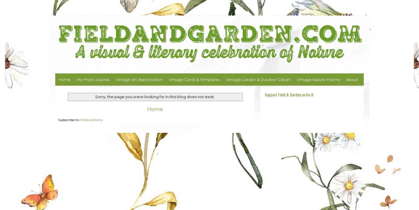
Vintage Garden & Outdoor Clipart (258, 79)
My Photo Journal (93, 79)
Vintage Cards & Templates (194, 79)
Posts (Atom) (92, 120)
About (352, 79)
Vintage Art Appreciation (139, 79)
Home (64, 79)
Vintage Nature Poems (318, 79)
